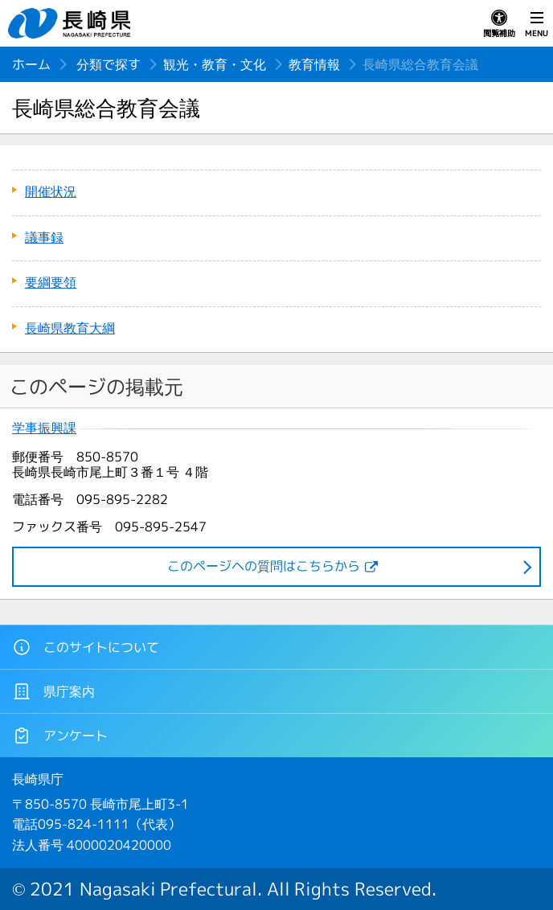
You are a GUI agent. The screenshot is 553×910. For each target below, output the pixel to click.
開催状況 (50, 191)
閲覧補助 (499, 24)
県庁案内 (53, 691)
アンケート (60, 735)
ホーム (31, 64)
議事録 (44, 237)
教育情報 (314, 64)
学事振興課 (44, 428)
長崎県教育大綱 (70, 328)
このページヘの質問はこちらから (263, 566)
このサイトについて (85, 647)
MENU (536, 24)
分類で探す (108, 64)
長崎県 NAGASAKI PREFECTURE (71, 23)
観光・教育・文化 (214, 64)
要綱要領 (50, 282)
